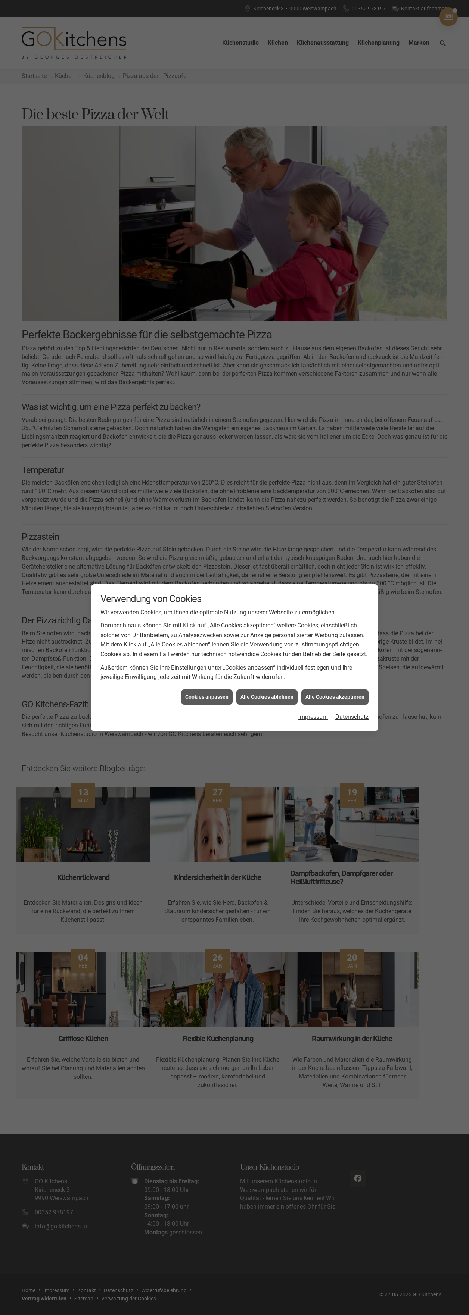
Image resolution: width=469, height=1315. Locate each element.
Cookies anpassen (207, 692)
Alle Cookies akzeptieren (334, 692)
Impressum (313, 712)
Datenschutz (352, 712)
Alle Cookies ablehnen (266, 692)
